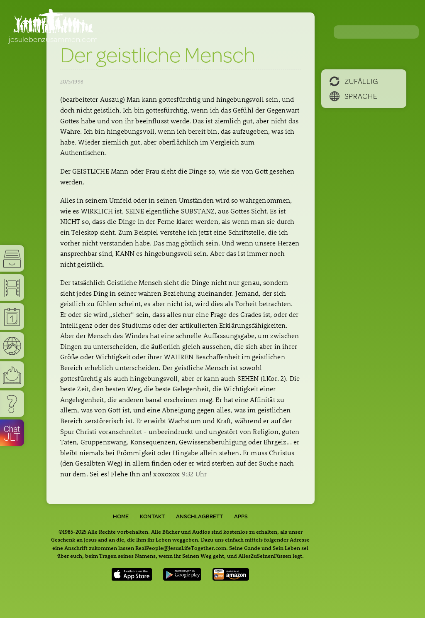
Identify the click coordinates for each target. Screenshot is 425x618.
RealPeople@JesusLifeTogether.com (180, 547)
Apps (241, 516)
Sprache (354, 96)
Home (121, 516)
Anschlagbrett (199, 516)
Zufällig (354, 81)
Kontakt (152, 516)
